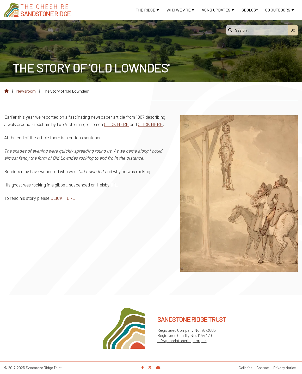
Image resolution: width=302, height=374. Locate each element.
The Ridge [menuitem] (145, 9)
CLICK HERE (116, 124)
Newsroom (26, 90)
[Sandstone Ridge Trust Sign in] (158, 367)
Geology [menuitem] (250, 9)
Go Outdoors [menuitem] (277, 9)
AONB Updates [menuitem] (216, 9)
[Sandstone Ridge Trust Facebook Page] (142, 367)
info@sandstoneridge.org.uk (182, 340)
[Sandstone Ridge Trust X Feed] (150, 367)
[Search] (258, 30)
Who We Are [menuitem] (179, 9)
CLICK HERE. (64, 198)
